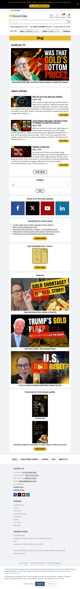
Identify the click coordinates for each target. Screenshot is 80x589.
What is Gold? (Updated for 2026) (25, 227)
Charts (52, 16)
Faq (53, 459)
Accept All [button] (40, 584)
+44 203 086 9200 (29, 472)
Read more (63, 115)
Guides (45, 459)
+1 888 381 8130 (29, 478)
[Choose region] (15, 10)
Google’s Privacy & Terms (12, 573)
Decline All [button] (51, 584)
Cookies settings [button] (29, 584)
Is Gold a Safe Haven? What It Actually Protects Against (33, 225)
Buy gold (23, 563)
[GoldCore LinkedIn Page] (62, 208)
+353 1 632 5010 (39, 27)
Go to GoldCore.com (39, 6)
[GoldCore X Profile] (32, 208)
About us (63, 459)
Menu (69, 16)
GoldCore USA (18, 490)
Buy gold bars (53, 563)
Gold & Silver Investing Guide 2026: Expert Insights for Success (36, 231)
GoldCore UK (18, 487)
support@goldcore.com (19, 27)
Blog (14, 459)
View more (40, 449)
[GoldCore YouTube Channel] (47, 208)
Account (57, 16)
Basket (63, 16)
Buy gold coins (38, 563)
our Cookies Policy (60, 571)
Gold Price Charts (29, 459)
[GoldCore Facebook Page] (18, 208)
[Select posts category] (40, 185)
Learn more (40, 238)
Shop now (40, 267)
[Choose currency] (13, 31)
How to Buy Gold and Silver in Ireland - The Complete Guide (35, 229)
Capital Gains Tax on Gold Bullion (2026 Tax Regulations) (34, 234)
